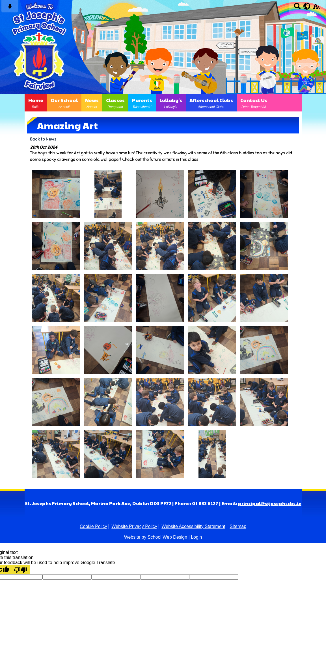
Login (196, 537)
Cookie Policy (93, 526)
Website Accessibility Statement (193, 526)
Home (35, 103)
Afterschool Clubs (211, 103)
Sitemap (238, 526)
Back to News (43, 139)
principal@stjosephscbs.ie (269, 503)
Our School (64, 103)
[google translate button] (307, 6)
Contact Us (253, 103)
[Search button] (297, 8)
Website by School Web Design (155, 537)
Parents (142, 103)
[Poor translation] (21, 569)
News (92, 103)
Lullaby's (170, 103)
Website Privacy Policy (134, 526)
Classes (115, 103)
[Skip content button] (10, 8)
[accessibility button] (316, 8)
